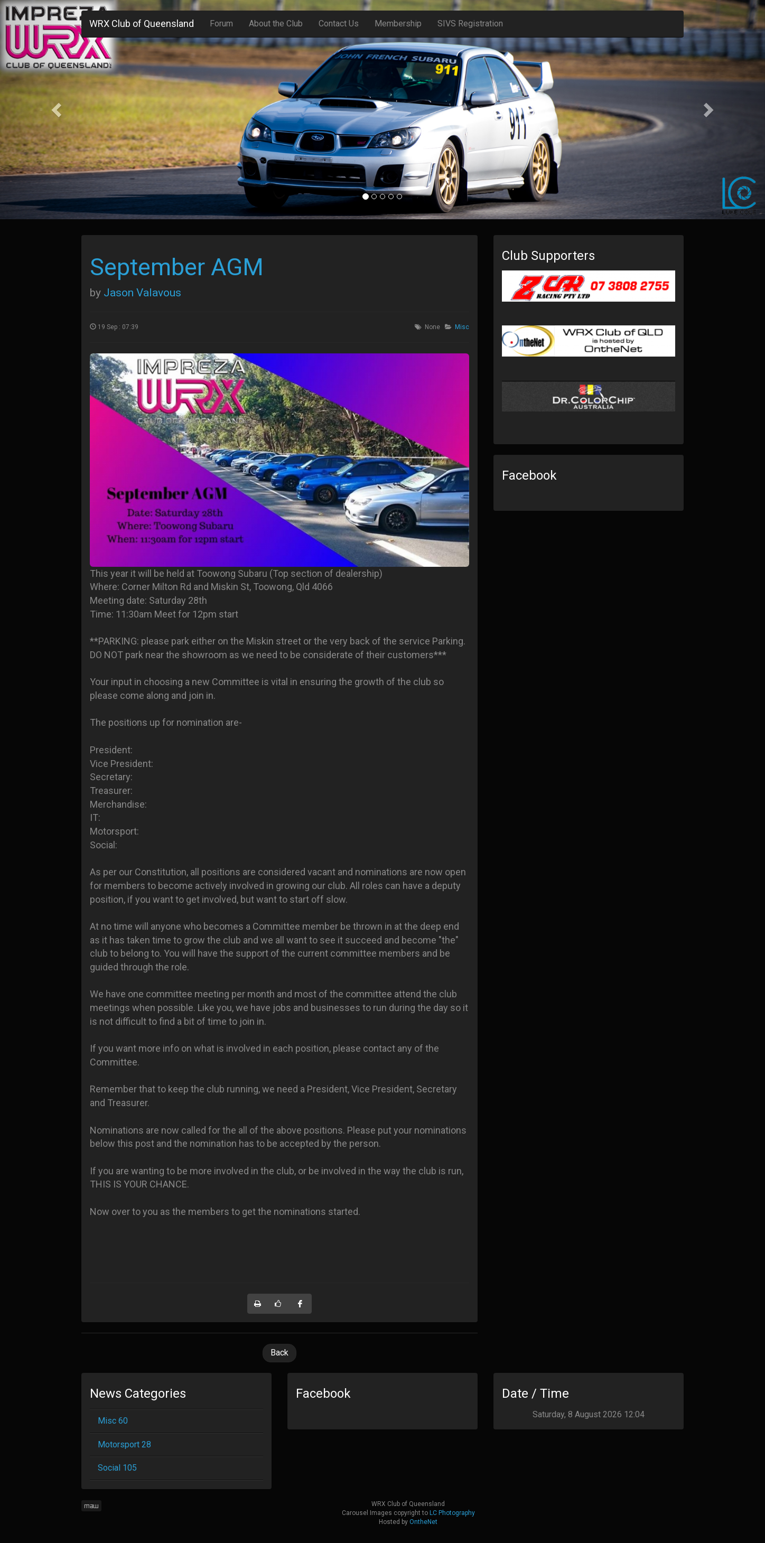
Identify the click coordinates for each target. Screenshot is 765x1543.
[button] (57, 109)
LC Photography (452, 1513)
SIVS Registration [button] (470, 23)
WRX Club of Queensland (141, 23)
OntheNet (423, 1522)
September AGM (177, 267)
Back (279, 1353)
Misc (462, 327)
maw (91, 1505)
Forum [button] (221, 23)
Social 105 (117, 1468)
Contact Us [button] (339, 23)
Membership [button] (398, 23)
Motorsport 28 (124, 1444)
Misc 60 (113, 1421)
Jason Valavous (142, 292)
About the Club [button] (276, 23)
